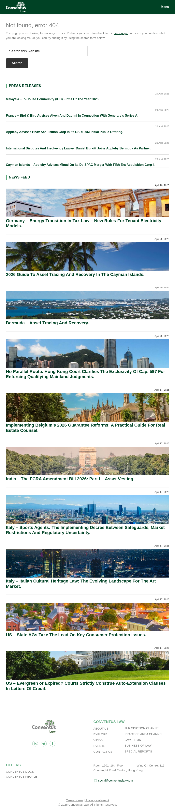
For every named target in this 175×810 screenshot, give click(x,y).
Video (98, 740)
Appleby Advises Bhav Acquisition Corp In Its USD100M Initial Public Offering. (64, 132)
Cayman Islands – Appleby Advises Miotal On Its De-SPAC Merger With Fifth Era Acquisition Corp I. (80, 164)
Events (99, 746)
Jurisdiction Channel (142, 728)
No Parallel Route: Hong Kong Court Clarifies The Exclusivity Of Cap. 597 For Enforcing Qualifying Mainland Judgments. (85, 374)
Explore (101, 734)
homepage (121, 33)
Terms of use (74, 800)
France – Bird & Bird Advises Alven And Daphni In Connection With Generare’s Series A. (72, 115)
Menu (165, 6)
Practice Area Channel (144, 734)
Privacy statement (97, 800)
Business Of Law (138, 745)
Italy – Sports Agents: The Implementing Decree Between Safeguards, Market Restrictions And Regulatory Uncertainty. (85, 530)
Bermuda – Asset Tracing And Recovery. (47, 322)
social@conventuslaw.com (115, 780)
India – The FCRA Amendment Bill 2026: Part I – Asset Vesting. (70, 478)
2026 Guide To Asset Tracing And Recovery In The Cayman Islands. (75, 274)
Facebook (52, 744)
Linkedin (35, 744)
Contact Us (103, 751)
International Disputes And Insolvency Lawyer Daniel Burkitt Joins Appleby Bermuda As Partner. (78, 148)
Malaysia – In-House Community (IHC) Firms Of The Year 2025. (52, 99)
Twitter (44, 744)
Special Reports (138, 751)
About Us (101, 728)
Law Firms (133, 739)
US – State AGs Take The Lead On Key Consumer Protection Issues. (76, 634)
